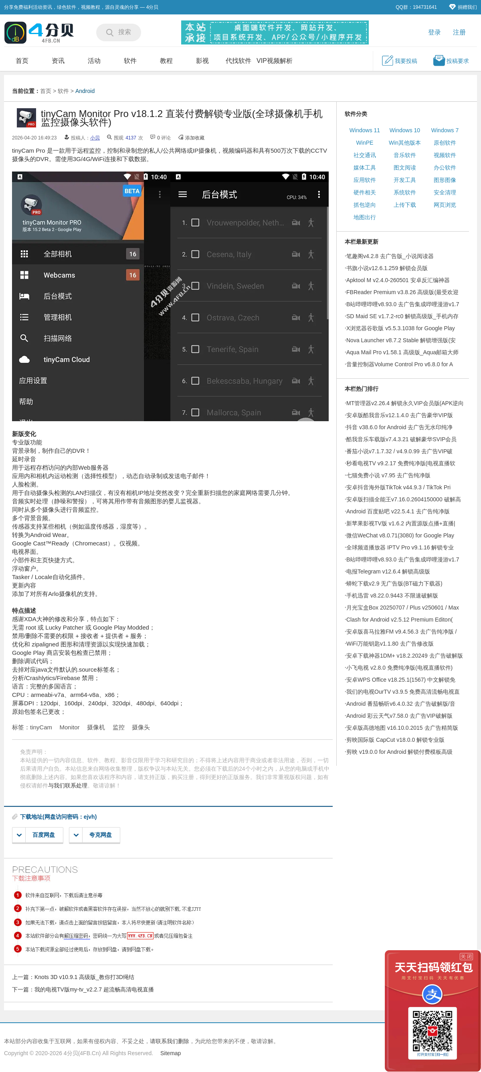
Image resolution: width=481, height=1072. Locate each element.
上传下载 (405, 205)
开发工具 (405, 180)
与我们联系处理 (67, 785)
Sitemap (170, 1053)
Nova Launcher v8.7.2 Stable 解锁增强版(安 (401, 340)
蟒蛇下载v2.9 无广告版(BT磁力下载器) (394, 583)
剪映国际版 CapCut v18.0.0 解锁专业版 (395, 740)
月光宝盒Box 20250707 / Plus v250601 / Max (402, 607)
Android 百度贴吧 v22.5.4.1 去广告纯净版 (398, 511)
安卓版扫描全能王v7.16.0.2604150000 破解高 (403, 499)
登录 (434, 32)
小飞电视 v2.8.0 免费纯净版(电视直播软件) (399, 667)
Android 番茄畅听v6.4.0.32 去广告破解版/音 (400, 704)
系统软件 (405, 192)
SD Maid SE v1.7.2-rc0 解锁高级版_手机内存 (402, 316)
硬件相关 (365, 192)
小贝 (95, 138)
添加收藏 (194, 138)
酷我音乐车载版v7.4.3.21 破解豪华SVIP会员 (401, 439)
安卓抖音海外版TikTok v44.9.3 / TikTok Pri (398, 487)
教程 (166, 60)
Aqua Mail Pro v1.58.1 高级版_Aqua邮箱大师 (402, 352)
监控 (119, 727)
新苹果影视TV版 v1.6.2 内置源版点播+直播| (400, 523)
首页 (22, 60)
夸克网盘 (93, 835)
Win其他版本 (405, 142)
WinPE (365, 142)
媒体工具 (365, 167)
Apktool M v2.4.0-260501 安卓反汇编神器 (398, 280)
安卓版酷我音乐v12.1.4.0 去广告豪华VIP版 (399, 415)
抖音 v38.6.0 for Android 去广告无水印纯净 (399, 427)
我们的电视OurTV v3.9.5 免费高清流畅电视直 (403, 691)
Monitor (70, 727)
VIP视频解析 (275, 60)
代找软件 (238, 60)
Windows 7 (445, 130)
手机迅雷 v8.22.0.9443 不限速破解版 (392, 595)
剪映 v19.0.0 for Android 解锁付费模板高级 (399, 752)
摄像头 (141, 727)
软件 (130, 60)
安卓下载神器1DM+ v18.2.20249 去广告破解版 (404, 655)
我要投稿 (399, 60)
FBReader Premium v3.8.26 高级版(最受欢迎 (402, 292)
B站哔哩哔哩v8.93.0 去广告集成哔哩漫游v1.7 (402, 304)
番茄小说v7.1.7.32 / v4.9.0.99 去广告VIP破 (399, 451)
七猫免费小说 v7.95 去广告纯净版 (388, 475)
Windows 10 (405, 130)
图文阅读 (405, 167)
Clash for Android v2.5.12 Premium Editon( (399, 619)
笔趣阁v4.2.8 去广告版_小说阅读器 (390, 256)
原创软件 (445, 142)
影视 (202, 60)
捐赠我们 (463, 7)
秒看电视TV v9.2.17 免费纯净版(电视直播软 (400, 463)
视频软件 (445, 155)
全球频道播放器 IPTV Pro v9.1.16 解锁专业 (400, 547)
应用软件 (365, 180)
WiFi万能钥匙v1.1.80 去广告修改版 (390, 643)
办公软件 (445, 167)
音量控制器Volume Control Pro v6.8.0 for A (399, 364)
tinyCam (41, 727)
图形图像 (445, 180)
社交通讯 (365, 155)
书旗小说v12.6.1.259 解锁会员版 (387, 268)
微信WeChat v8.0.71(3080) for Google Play (400, 535)
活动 (94, 60)
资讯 (58, 60)
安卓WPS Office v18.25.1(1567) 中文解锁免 (400, 679)
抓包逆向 (365, 205)
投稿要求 (451, 60)
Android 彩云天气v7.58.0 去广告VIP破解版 (399, 716)
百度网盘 (36, 835)
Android (85, 91)
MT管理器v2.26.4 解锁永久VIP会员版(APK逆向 (405, 403)
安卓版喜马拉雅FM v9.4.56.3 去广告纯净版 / (401, 631)
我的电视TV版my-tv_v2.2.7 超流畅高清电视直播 (94, 989)
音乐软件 (405, 155)
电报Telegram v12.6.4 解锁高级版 (388, 571)
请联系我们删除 (169, 1041)
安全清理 (445, 192)
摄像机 (96, 727)
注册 (459, 32)
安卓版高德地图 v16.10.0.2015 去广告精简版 (402, 728)
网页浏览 (445, 205)
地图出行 (365, 217)
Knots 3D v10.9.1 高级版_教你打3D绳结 (84, 977)
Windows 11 (365, 130)
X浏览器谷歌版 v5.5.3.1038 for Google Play (400, 328)
